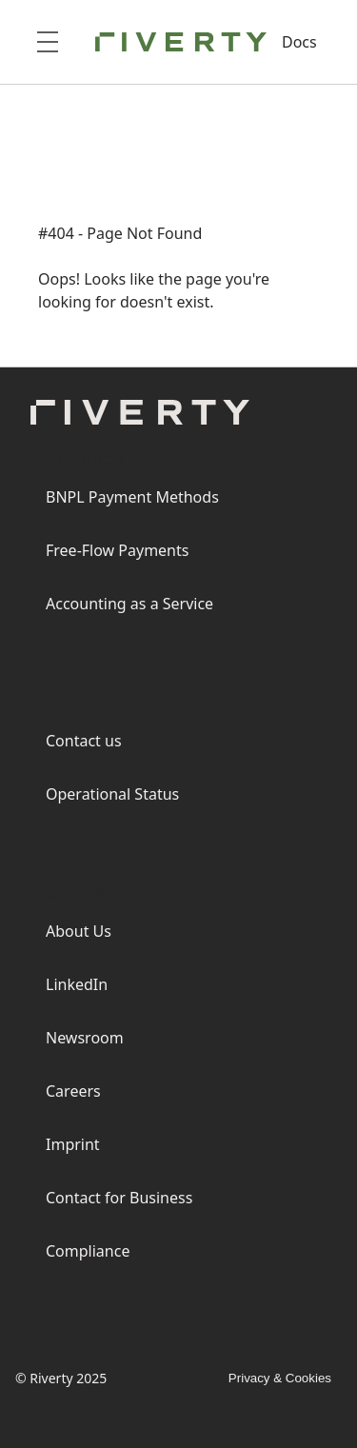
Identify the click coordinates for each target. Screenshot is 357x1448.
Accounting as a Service (129, 603)
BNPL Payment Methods (132, 496)
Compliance (87, 1250)
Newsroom (85, 1037)
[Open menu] (47, 42)
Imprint (73, 1144)
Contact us (84, 740)
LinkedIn (77, 984)
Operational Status (112, 794)
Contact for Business (119, 1197)
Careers (73, 1091)
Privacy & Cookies (279, 1378)
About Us (78, 931)
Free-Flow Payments (117, 550)
